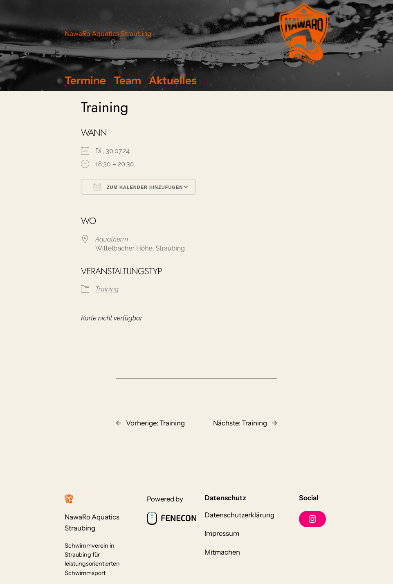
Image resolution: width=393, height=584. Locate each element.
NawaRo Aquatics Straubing (108, 33)
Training (107, 289)
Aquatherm (111, 239)
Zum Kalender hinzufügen (138, 186)
